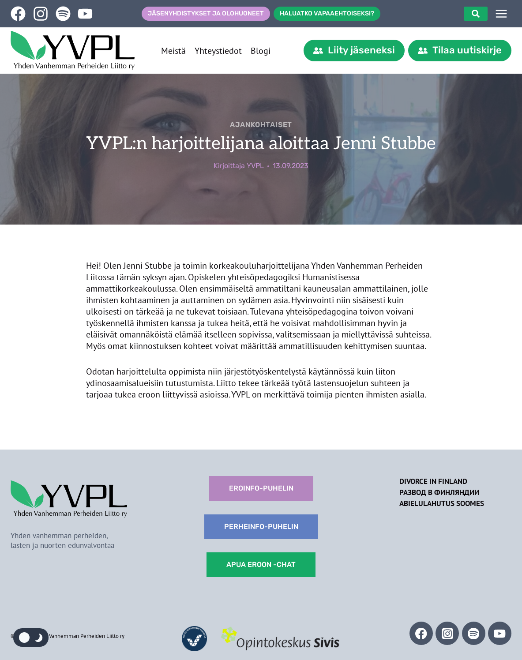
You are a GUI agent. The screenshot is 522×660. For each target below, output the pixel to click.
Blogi (260, 50)
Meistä (173, 50)
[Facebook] (421, 633)
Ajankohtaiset (261, 124)
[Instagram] (447, 633)
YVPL (255, 165)
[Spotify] (473, 633)
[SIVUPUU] (501, 14)
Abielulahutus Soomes (441, 503)
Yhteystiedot (218, 50)
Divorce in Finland (433, 481)
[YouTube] (499, 633)
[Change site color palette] (31, 637)
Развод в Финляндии (439, 492)
